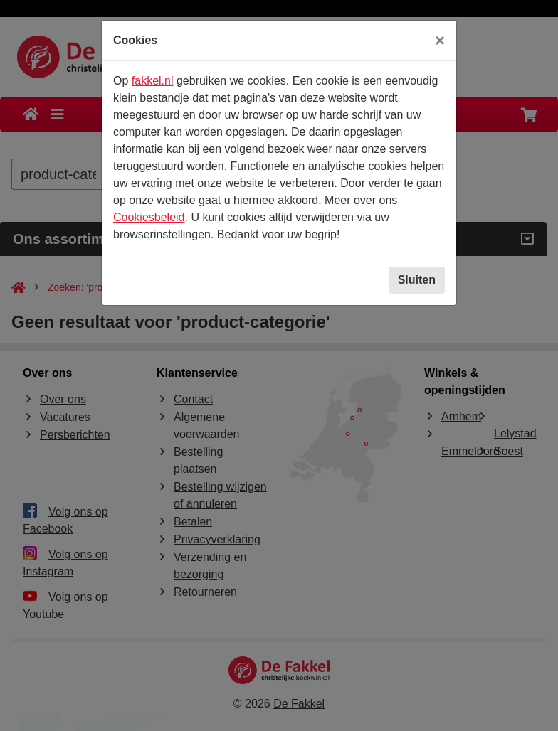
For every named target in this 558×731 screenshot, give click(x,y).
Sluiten (417, 280)
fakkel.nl (153, 81)
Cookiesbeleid (149, 217)
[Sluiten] (439, 40)
